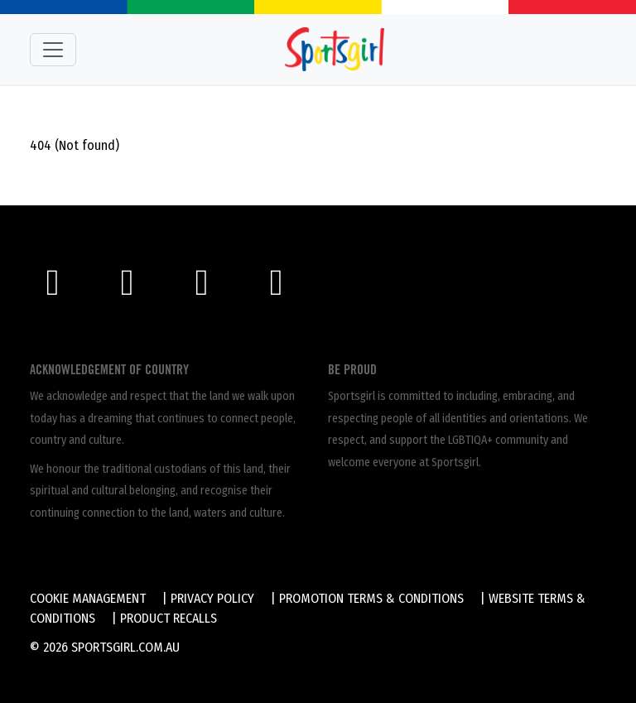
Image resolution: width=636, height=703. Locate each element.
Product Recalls (168, 618)
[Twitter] (209, 289)
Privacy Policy (212, 598)
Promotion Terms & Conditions (371, 598)
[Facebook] (60, 289)
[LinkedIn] (282, 289)
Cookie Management (88, 598)
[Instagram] (135, 289)
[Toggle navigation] (53, 49)
